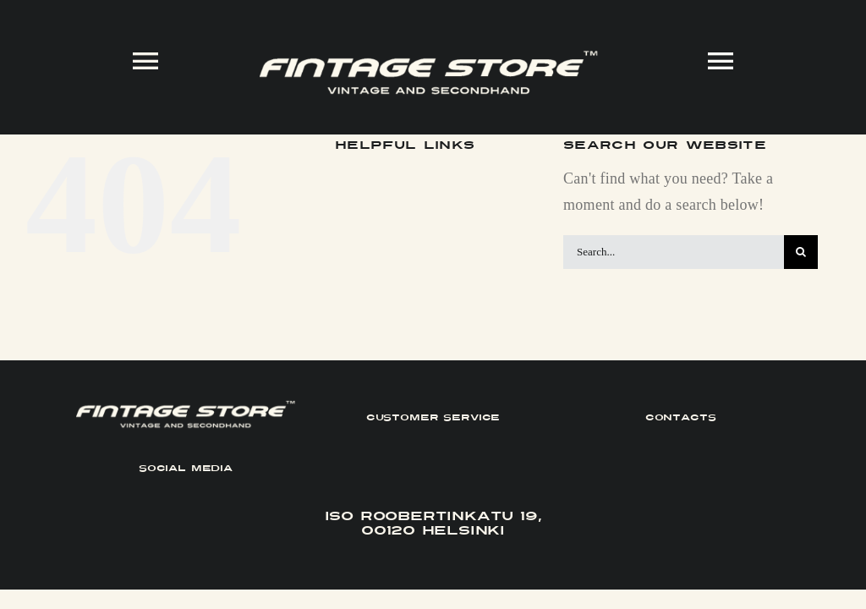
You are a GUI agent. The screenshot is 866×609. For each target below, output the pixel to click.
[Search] (801, 252)
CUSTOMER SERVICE (433, 417)
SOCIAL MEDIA (186, 468)
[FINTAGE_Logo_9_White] (429, 57)
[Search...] (673, 252)
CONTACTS (680, 417)
